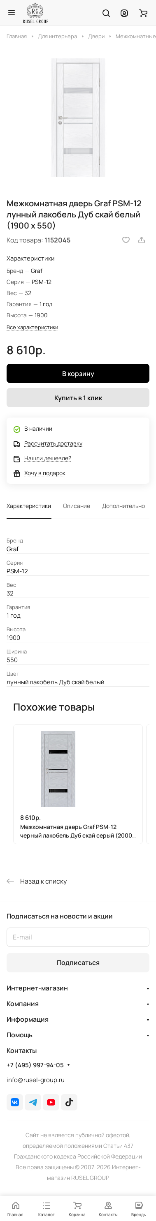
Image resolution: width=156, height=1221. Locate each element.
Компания (23, 1003)
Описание (76, 506)
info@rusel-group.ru (36, 1080)
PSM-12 (41, 282)
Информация (28, 1019)
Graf (36, 271)
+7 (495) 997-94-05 (35, 1065)
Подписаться (78, 962)
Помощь (20, 1034)
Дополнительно (123, 506)
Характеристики (29, 506)
